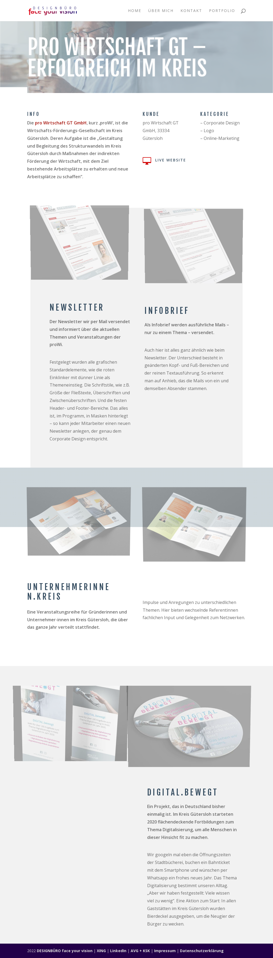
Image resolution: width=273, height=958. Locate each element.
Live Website (170, 160)
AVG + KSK (140, 950)
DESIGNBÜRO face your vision (65, 950)
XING (101, 950)
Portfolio (222, 11)
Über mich (161, 11)
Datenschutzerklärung (202, 950)
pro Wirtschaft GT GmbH (61, 123)
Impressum (165, 950)
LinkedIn (118, 950)
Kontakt (191, 11)
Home (134, 11)
